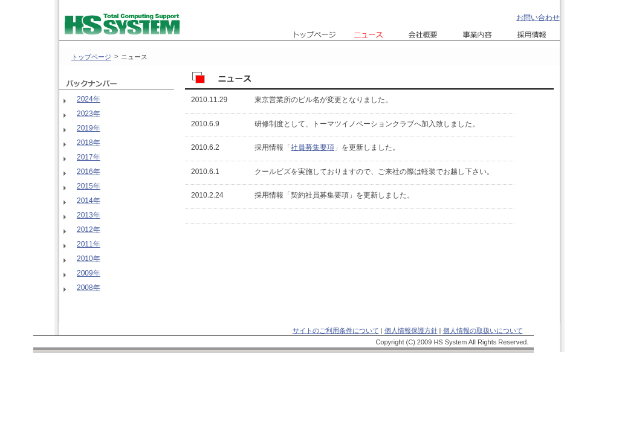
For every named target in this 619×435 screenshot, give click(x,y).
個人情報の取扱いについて (483, 330)
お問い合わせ (538, 17)
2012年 (88, 229)
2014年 (88, 200)
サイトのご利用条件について (336, 330)
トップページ (91, 56)
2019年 (88, 128)
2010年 (88, 258)
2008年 (88, 287)
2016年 (88, 171)
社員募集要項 (312, 147)
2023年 (88, 113)
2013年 (88, 215)
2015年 (88, 186)
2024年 (88, 99)
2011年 (88, 244)
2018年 (88, 142)
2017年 (88, 157)
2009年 (88, 273)
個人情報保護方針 (411, 330)
